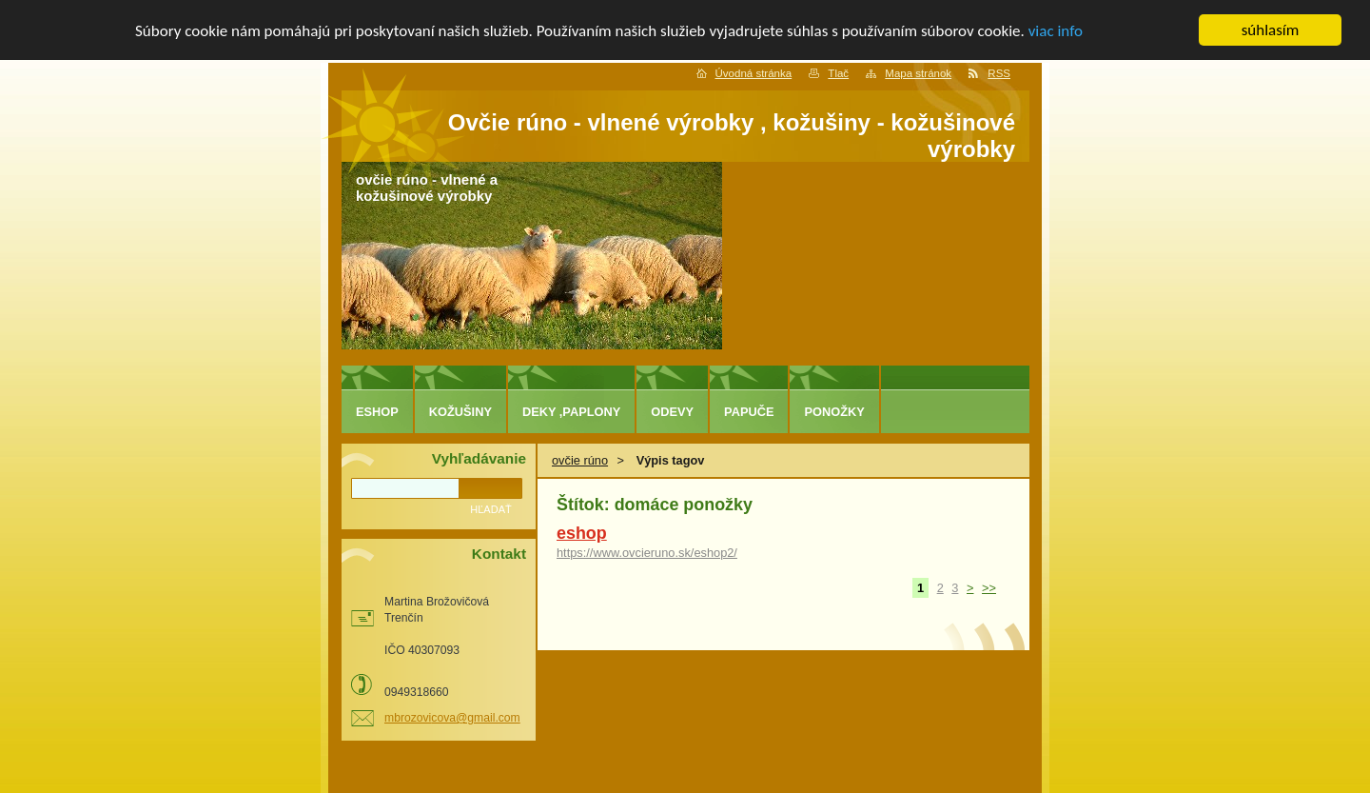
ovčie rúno (580, 460)
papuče (748, 412)
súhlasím (1271, 30)
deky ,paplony (571, 412)
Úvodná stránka (754, 73)
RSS (999, 73)
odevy (672, 412)
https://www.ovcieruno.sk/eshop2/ (647, 552)
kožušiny (460, 412)
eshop (582, 533)
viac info (1055, 30)
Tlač (838, 73)
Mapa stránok (918, 73)
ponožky (834, 412)
